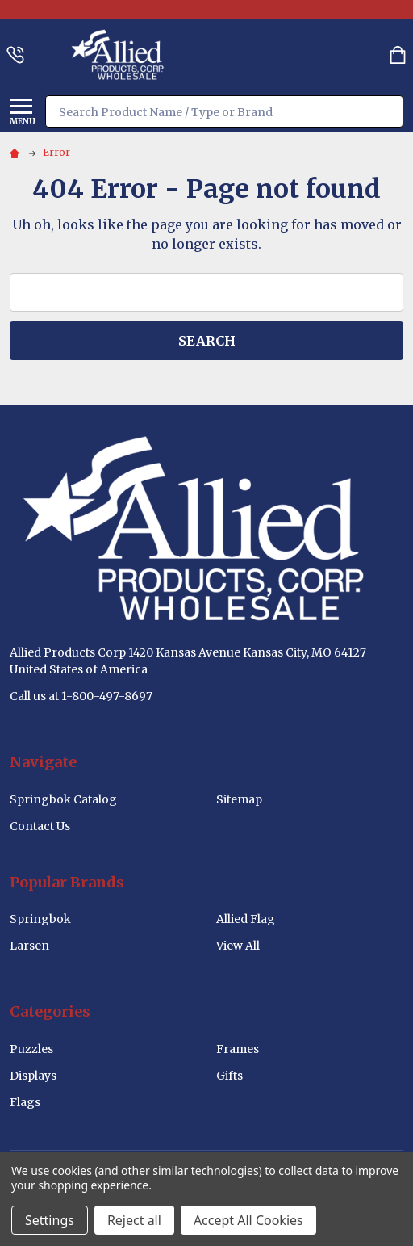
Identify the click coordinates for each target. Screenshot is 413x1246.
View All (238, 945)
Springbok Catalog (63, 799)
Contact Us (40, 826)
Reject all (134, 1220)
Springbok (40, 919)
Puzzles (31, 1049)
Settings (49, 1220)
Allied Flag (245, 919)
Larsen (29, 945)
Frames (237, 1049)
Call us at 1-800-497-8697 (81, 696)
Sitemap (239, 799)
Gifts (229, 1075)
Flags (25, 1102)
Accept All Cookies (248, 1220)
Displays (33, 1075)
